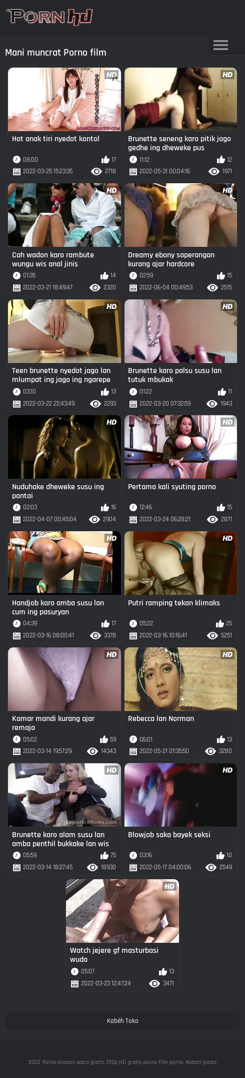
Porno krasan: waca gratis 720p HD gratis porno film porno (113, 1062)
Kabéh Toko (122, 1021)
